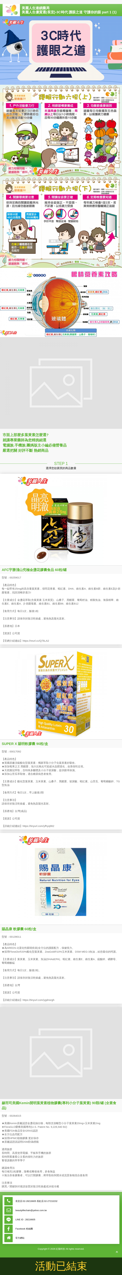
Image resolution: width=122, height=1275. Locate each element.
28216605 (30, 1219)
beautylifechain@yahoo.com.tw (31, 1210)
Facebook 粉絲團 (24, 1228)
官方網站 (19, 1238)
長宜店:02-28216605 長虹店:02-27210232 (36, 1201)
